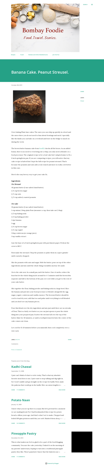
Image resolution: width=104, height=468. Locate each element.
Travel (22, 54)
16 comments (20, 423)
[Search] (85, 5)
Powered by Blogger (52, 463)
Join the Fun (55, 54)
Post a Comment (16, 349)
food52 (41, 148)
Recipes (13, 54)
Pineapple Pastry (23, 433)
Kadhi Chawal (21, 367)
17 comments (20, 390)
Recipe (82, 101)
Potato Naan (20, 400)
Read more (62, 390)
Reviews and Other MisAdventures (38, 54)
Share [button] (82, 91)
